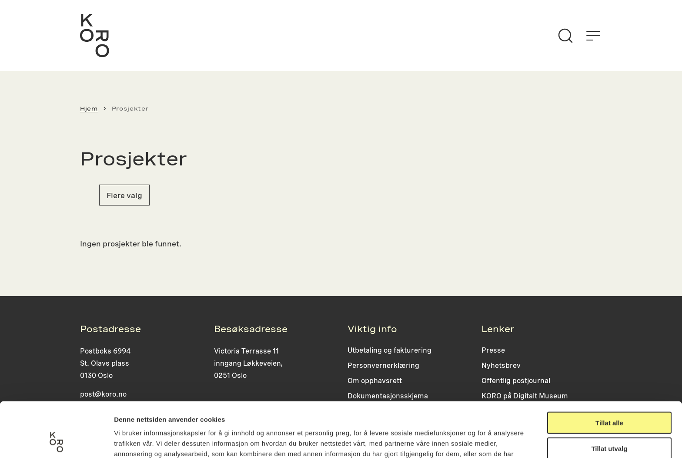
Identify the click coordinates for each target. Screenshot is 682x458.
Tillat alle (609, 371)
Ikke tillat (609, 422)
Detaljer (463, 441)
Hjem (89, 108)
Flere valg (124, 195)
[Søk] (565, 35)
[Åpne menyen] (593, 35)
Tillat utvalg (609, 397)
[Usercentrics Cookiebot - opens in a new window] (56, 441)
